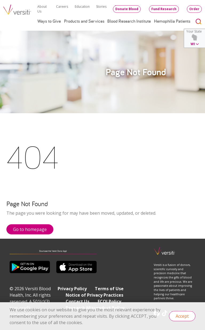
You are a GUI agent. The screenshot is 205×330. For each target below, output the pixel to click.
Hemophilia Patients (172, 21)
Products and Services (84, 21)
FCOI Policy (109, 301)
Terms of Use (109, 289)
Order (194, 9)
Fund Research (163, 9)
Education (82, 6)
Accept (182, 316)
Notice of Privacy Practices (94, 295)
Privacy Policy (72, 289)
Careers (62, 6)
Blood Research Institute (129, 21)
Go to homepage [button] (30, 229)
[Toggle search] (198, 21)
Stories (101, 6)
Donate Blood (126, 9)
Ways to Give (49, 21)
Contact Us (77, 301)
